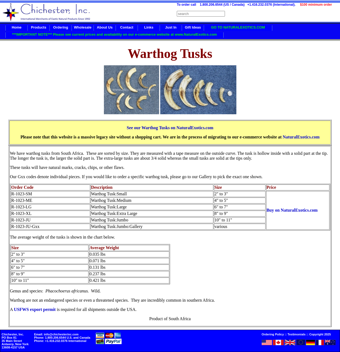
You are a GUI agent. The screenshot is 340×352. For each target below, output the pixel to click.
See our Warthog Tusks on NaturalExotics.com (170, 127)
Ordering (60, 27)
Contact (126, 27)
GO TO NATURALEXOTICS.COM (238, 27)
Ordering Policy (273, 334)
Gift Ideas (193, 27)
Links (148, 27)
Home (16, 27)
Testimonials (296, 334)
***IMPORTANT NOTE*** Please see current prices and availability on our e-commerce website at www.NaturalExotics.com (114, 34)
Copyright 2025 (320, 334)
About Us (105, 27)
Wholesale (82, 27)
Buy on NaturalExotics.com (292, 210)
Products (38, 27)
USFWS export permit (35, 309)
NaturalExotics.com (301, 137)
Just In (171, 27)
